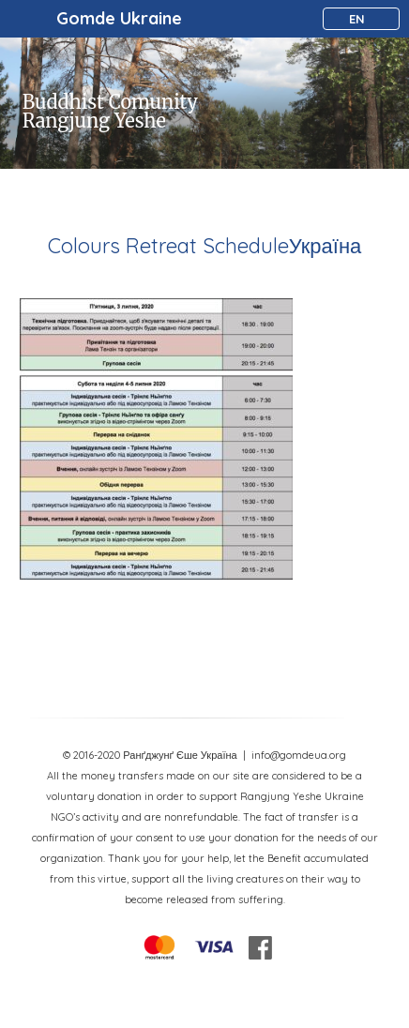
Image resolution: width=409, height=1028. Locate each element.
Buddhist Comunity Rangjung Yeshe (110, 111)
